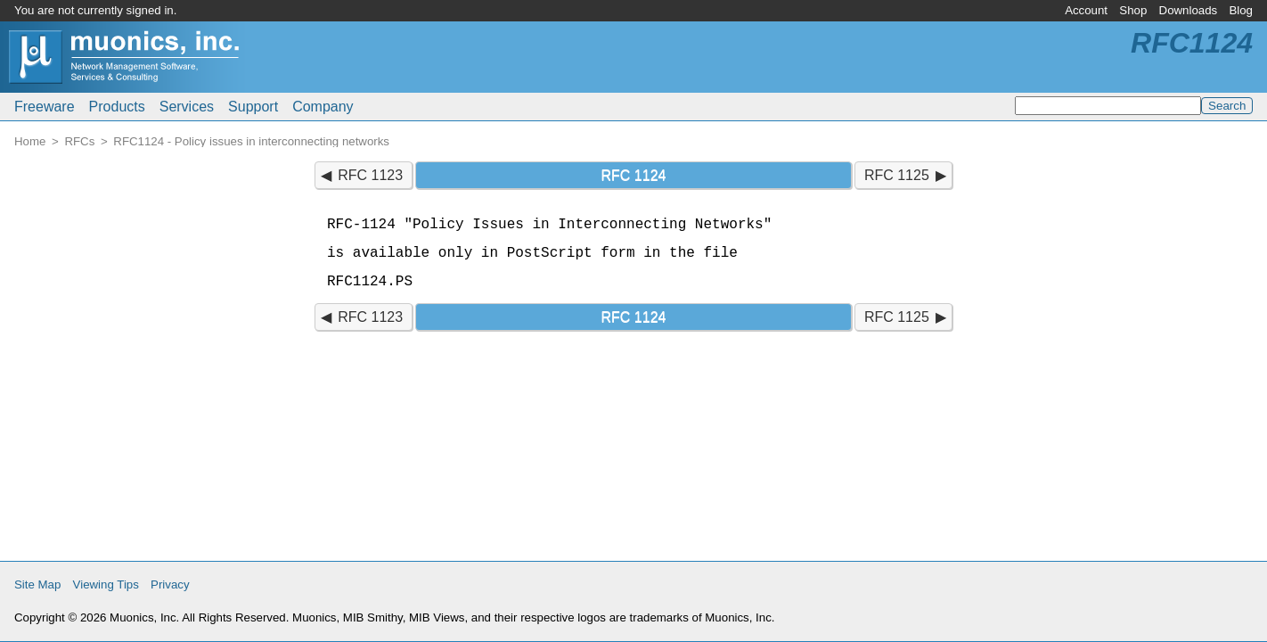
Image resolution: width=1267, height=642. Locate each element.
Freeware (44, 106)
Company (322, 106)
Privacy (170, 584)
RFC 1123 (370, 175)
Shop (1133, 10)
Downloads (1188, 10)
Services (186, 106)
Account (1086, 10)
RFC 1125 (896, 175)
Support (253, 106)
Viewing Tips (106, 584)
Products (117, 106)
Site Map (37, 584)
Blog (1241, 10)
